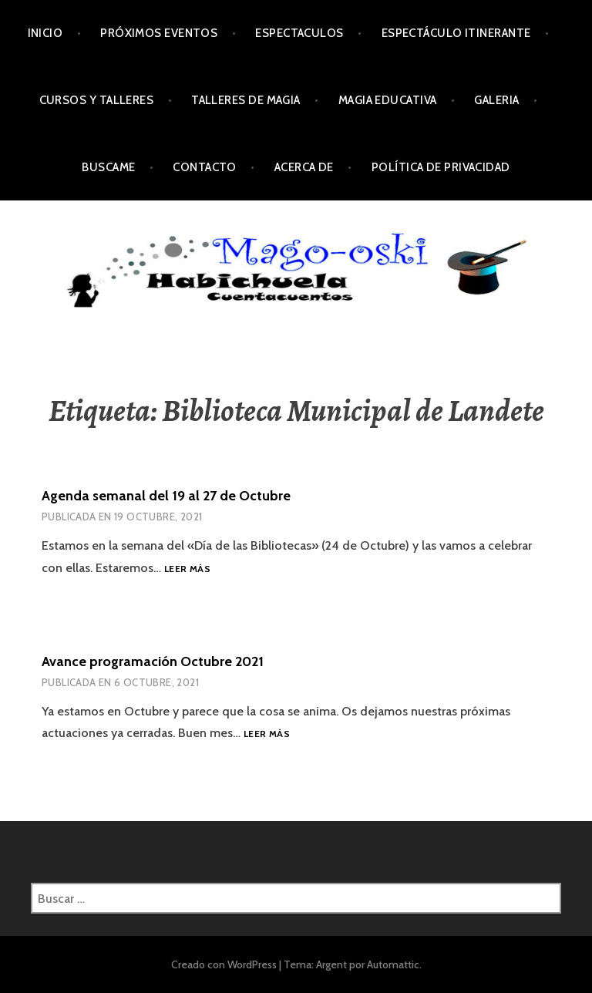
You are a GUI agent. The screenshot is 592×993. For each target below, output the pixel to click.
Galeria (496, 100)
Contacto (205, 167)
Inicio (45, 33)
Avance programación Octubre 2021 (153, 661)
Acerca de (304, 167)
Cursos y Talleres (96, 100)
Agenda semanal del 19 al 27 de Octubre (166, 495)
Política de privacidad (441, 167)
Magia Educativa (387, 100)
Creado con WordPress (224, 964)
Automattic (393, 964)
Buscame (108, 167)
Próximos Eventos (158, 33)
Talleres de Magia (246, 100)
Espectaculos (299, 33)
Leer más (187, 569)
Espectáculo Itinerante (456, 33)
